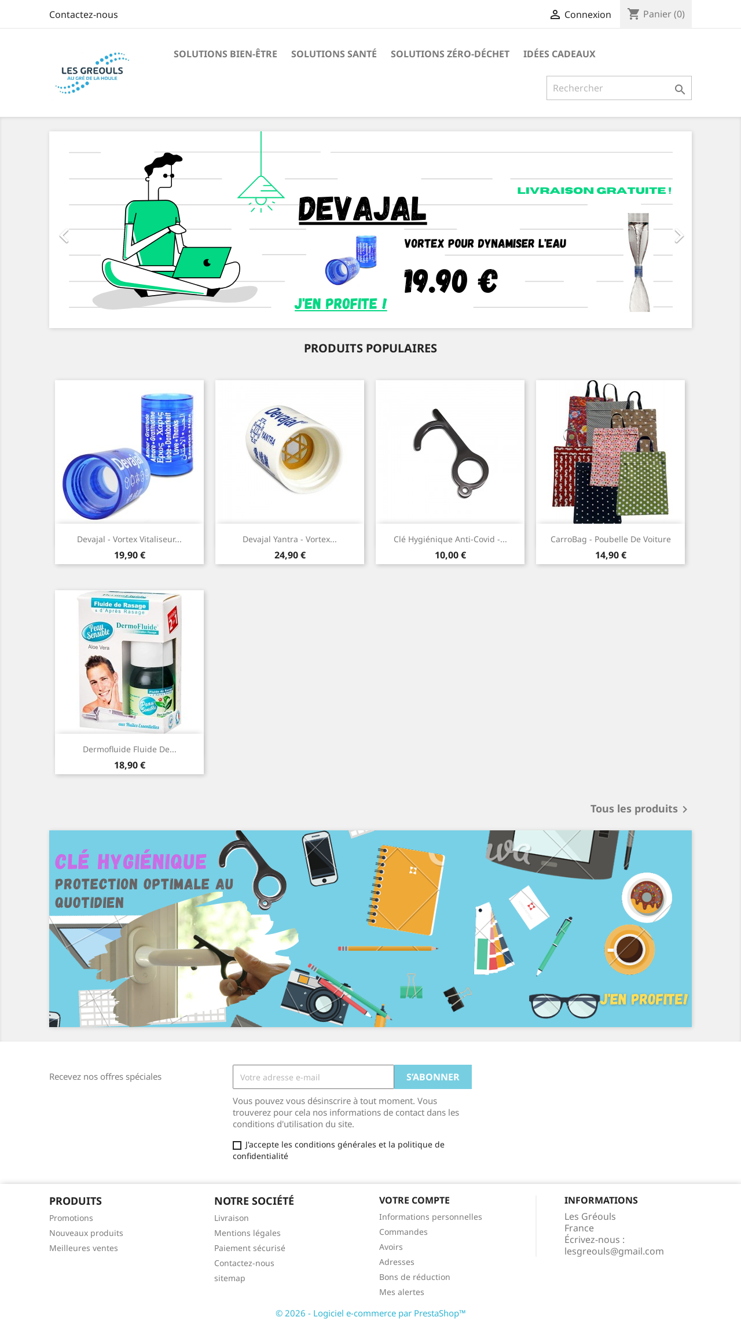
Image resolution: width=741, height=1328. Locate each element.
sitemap (229, 1277)
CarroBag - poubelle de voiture (611, 539)
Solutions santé (334, 53)
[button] (97, 229)
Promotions (71, 1217)
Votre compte (414, 1200)
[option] (370, 229)
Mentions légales (247, 1232)
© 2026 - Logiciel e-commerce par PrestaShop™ (371, 1313)
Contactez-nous (83, 14)
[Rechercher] (619, 88)
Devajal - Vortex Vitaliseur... (129, 539)
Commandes (403, 1231)
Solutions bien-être (225, 53)
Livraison (231, 1217)
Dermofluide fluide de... (130, 749)
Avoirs (391, 1246)
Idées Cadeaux (559, 53)
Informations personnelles (430, 1216)
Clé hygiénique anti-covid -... (450, 539)
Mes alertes (401, 1291)
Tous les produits (641, 809)
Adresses (396, 1261)
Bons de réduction (414, 1276)
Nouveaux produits (86, 1232)
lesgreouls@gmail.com (614, 1251)
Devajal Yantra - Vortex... (290, 539)
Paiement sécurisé (249, 1247)
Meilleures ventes (83, 1247)
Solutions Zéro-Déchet (450, 53)
